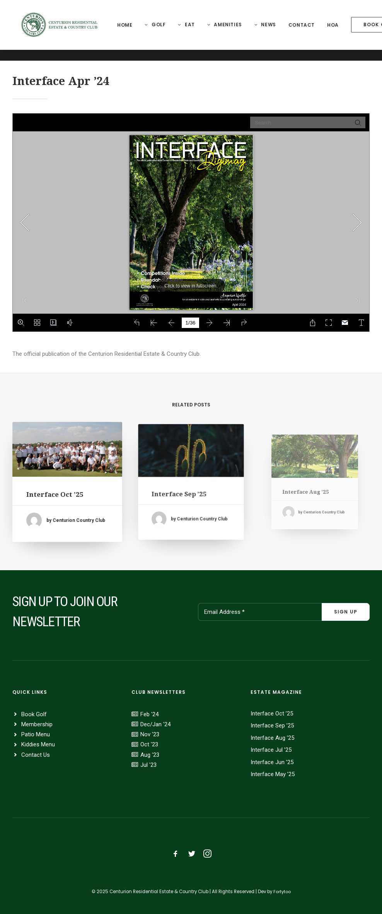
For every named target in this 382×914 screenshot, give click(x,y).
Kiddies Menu (38, 744)
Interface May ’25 (273, 774)
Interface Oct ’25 (56, 492)
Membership (37, 724)
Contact (306, 30)
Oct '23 (149, 744)
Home (128, 30)
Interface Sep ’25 (183, 489)
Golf (163, 30)
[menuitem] (129, 30)
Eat (194, 30)
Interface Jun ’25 (272, 762)
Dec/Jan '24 (155, 724)
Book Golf (34, 714)
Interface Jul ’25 (271, 749)
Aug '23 (149, 754)
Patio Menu (35, 734)
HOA (337, 30)
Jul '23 (148, 764)
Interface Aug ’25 (272, 737)
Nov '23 (149, 734)
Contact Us (35, 754)
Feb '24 (149, 714)
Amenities (232, 30)
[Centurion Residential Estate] (61, 30)
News (272, 30)
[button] (67, 454)
